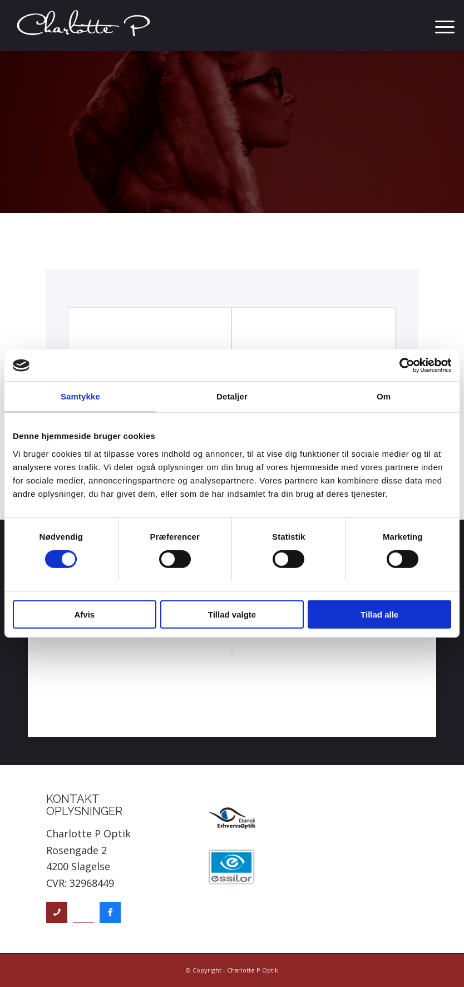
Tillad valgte (232, 615)
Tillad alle (379, 615)
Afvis (84, 615)
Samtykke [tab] (80, 397)
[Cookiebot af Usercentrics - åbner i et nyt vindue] (402, 365)
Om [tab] (384, 397)
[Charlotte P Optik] (84, 26)
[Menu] (439, 26)
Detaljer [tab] (232, 397)
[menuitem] (439, 26)
